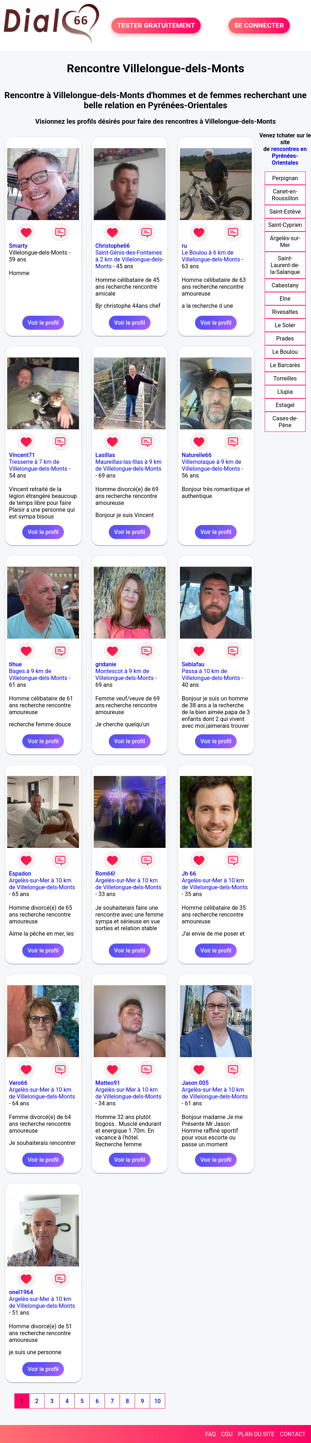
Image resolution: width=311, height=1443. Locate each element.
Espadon (20, 873)
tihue (15, 664)
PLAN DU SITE (256, 1434)
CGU (227, 1434)
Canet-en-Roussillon (285, 195)
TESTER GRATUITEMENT (156, 26)
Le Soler (285, 325)
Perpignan (285, 178)
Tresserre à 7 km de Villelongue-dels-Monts (38, 465)
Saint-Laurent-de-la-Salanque (285, 265)
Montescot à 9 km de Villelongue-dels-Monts (125, 674)
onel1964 (21, 1292)
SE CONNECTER (259, 26)
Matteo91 (108, 1082)
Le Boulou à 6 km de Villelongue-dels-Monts (211, 256)
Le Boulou (285, 351)
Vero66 (18, 1082)
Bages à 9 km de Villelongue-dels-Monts (38, 674)
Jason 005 (195, 1082)
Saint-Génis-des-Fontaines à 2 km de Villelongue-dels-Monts (130, 259)
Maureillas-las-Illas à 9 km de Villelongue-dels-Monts (129, 465)
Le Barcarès (285, 365)
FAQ (210, 1434)
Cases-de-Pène (285, 422)
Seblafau (193, 664)
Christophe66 (113, 245)
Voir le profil (43, 322)
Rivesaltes (285, 312)
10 (157, 1401)
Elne (285, 298)
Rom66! (106, 873)
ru (184, 245)
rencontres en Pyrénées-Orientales (289, 156)
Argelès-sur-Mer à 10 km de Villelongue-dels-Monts (42, 884)
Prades (285, 338)
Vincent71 (22, 455)
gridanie (106, 664)
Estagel (284, 405)
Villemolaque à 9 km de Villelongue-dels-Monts (211, 465)
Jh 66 (189, 873)
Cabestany (284, 285)
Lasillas (105, 455)
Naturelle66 (197, 455)
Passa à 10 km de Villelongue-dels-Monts (211, 674)
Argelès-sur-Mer (285, 241)
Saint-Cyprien (285, 225)
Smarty (18, 245)
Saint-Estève (285, 211)
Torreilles (285, 378)
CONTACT (293, 1434)
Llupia (285, 391)
